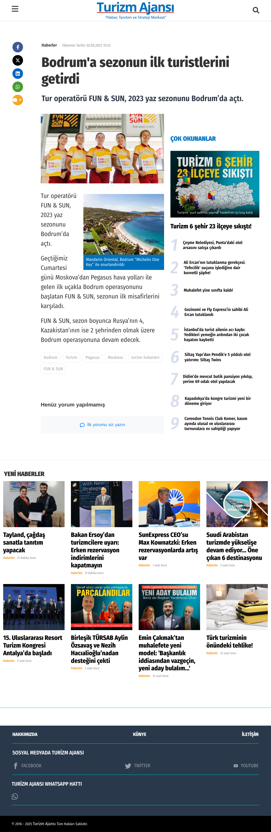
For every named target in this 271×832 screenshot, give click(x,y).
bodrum (50, 357)
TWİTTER (137, 766)
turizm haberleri (145, 357)
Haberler (49, 45)
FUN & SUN (53, 369)
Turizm (71, 357)
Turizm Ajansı (44, 823)
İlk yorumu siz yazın (102, 425)
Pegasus (92, 357)
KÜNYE (139, 734)
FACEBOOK (27, 766)
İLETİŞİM (250, 734)
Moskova (115, 357)
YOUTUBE (246, 765)
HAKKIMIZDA (24, 734)
